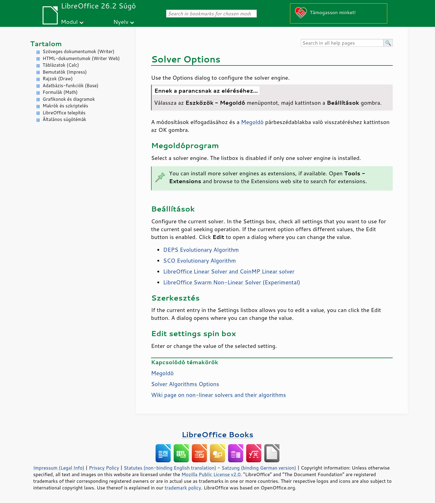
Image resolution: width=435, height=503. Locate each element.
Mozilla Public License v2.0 (211, 474)
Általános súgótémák (64, 119)
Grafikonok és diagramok (69, 99)
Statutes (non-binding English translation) (170, 467)
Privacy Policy (104, 467)
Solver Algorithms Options (185, 384)
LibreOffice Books (217, 434)
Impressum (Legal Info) (58, 467)
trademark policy (183, 487)
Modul (69, 22)
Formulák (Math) (60, 92)
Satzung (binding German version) (259, 467)
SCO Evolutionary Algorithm (199, 260)
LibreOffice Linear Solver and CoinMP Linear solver (229, 271)
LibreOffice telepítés (64, 113)
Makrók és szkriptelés (65, 106)
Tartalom (46, 43)
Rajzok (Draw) (58, 78)
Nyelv (120, 22)
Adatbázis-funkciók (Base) (70, 85)
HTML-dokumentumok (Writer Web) (81, 58)
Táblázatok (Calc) (61, 65)
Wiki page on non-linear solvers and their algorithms (218, 395)
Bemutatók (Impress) (65, 72)
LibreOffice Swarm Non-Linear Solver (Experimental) (231, 282)
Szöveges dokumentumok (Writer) (78, 51)
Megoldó (252, 122)
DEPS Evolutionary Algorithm (201, 249)
